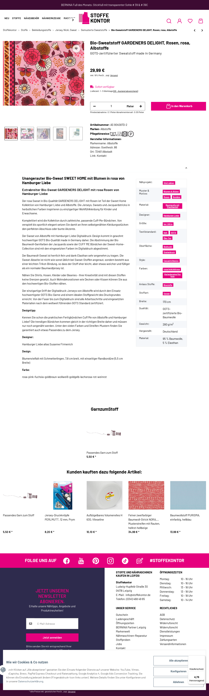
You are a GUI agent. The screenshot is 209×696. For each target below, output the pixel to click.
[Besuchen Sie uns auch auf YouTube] (81, 561)
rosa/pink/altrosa (172, 269)
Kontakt (101, 155)
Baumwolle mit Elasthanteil (172, 206)
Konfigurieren (175, 673)
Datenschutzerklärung (38, 650)
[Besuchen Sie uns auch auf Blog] (140, 561)
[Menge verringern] (94, 106)
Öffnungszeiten (125, 623)
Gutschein (122, 614)
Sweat (167, 293)
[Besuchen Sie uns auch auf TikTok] (125, 561)
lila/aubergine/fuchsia (172, 275)
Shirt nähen (169, 183)
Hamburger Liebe (171, 215)
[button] (169, 21)
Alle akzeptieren (175, 663)
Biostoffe (168, 285)
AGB (162, 614)
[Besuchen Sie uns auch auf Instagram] (110, 561)
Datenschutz (167, 619)
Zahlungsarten (168, 639)
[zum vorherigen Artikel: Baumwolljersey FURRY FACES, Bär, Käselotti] (194, 30)
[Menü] (203, 657)
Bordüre (176, 197)
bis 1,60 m (168, 224)
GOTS (173, 232)
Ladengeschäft (125, 619)
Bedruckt (168, 246)
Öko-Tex (167, 238)
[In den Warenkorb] (178, 106)
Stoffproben (123, 639)
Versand (114, 75)
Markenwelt (123, 631)
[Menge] (111, 106)
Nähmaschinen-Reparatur (131, 635)
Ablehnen (175, 682)
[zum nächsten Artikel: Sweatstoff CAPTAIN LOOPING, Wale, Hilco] (202, 30)
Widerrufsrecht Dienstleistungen (170, 629)
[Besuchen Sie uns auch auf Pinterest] (96, 561)
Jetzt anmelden (52, 637)
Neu (6, 18)
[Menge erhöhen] (141, 106)
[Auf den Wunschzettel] (76, 49)
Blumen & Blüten (171, 191)
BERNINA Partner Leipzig (131, 627)
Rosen (166, 197)
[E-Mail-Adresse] (56, 623)
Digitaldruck (169, 252)
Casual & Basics (171, 261)
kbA (165, 232)
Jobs (119, 644)
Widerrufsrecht (169, 623)
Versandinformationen (173, 644)
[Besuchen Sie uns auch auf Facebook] (66, 561)
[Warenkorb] (200, 21)
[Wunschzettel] (190, 21)
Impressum (166, 635)
